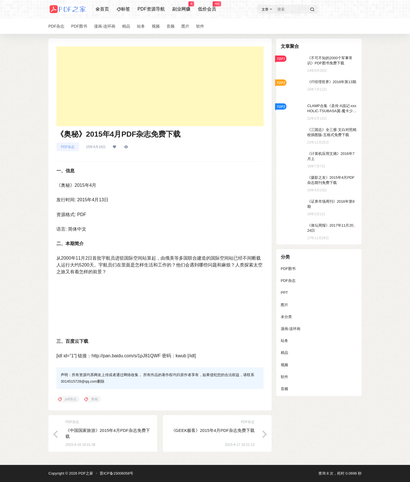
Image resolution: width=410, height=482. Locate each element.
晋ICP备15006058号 (117, 473)
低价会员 (207, 6)
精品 (284, 352)
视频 (284, 365)
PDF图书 (288, 268)
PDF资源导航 (151, 9)
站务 (284, 341)
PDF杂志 (68, 147)
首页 (102, 9)
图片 (284, 305)
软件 (284, 377)
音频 (284, 389)
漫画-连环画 (290, 329)
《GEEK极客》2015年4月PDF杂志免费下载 (213, 430)
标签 (123, 9)
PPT (284, 292)
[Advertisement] (160, 86)
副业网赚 (181, 6)
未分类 (286, 317)
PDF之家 (85, 473)
